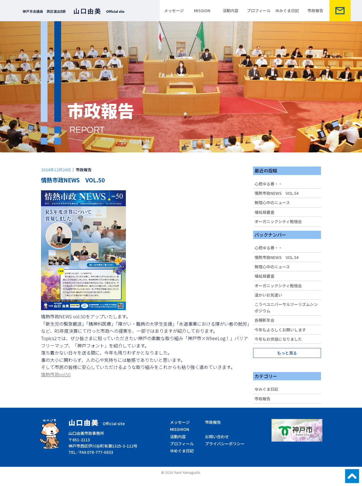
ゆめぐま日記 (182, 450)
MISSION (202, 10)
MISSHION (179, 429)
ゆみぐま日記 (287, 10)
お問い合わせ (217, 436)
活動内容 (230, 10)
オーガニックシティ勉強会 (278, 221)
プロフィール (259, 10)
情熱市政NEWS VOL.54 (277, 193)
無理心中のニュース (272, 202)
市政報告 (315, 10)
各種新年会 (264, 320)
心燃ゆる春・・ (268, 184)
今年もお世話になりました (278, 339)
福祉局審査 (264, 212)
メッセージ (174, 10)
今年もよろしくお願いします (280, 329)
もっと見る (287, 353)
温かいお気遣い (268, 295)
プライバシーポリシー (225, 443)
